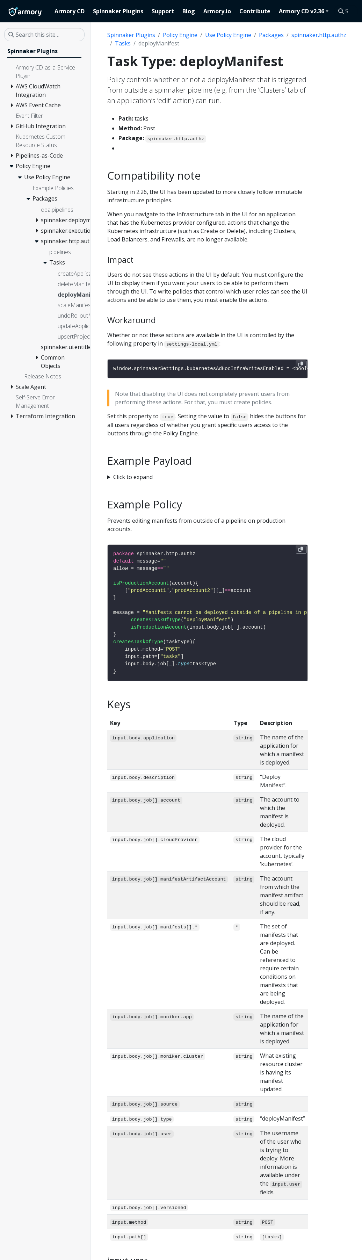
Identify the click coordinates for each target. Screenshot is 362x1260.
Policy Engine (180, 35)
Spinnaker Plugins (131, 35)
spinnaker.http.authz (318, 35)
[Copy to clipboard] (301, 364)
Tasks (123, 43)
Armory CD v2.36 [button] (301, 11)
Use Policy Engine (228, 35)
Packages (271, 35)
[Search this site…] (346, 11)
